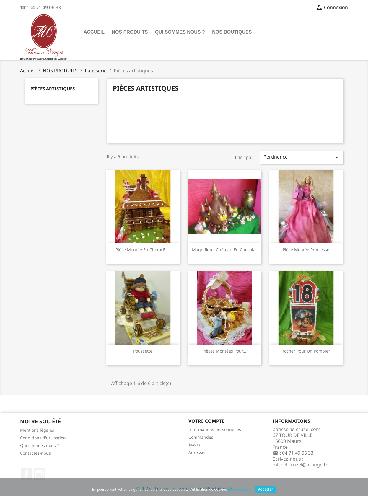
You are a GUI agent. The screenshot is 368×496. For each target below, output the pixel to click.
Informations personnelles (214, 429)
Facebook (26, 474)
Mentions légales (37, 430)
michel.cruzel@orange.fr (300, 464)
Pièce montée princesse (306, 249)
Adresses (197, 452)
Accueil (94, 32)
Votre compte (206, 421)
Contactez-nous (35, 453)
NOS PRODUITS (130, 32)
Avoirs (194, 445)
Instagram (39, 474)
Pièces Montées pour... (224, 351)
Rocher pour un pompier (305, 351)
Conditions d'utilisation (43, 437)
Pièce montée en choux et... (142, 249)
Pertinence (301, 157)
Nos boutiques (232, 32)
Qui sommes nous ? (180, 32)
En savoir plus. (240, 489)
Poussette (142, 351)
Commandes (200, 437)
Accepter (265, 489)
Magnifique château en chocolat (224, 249)
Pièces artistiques (52, 89)
